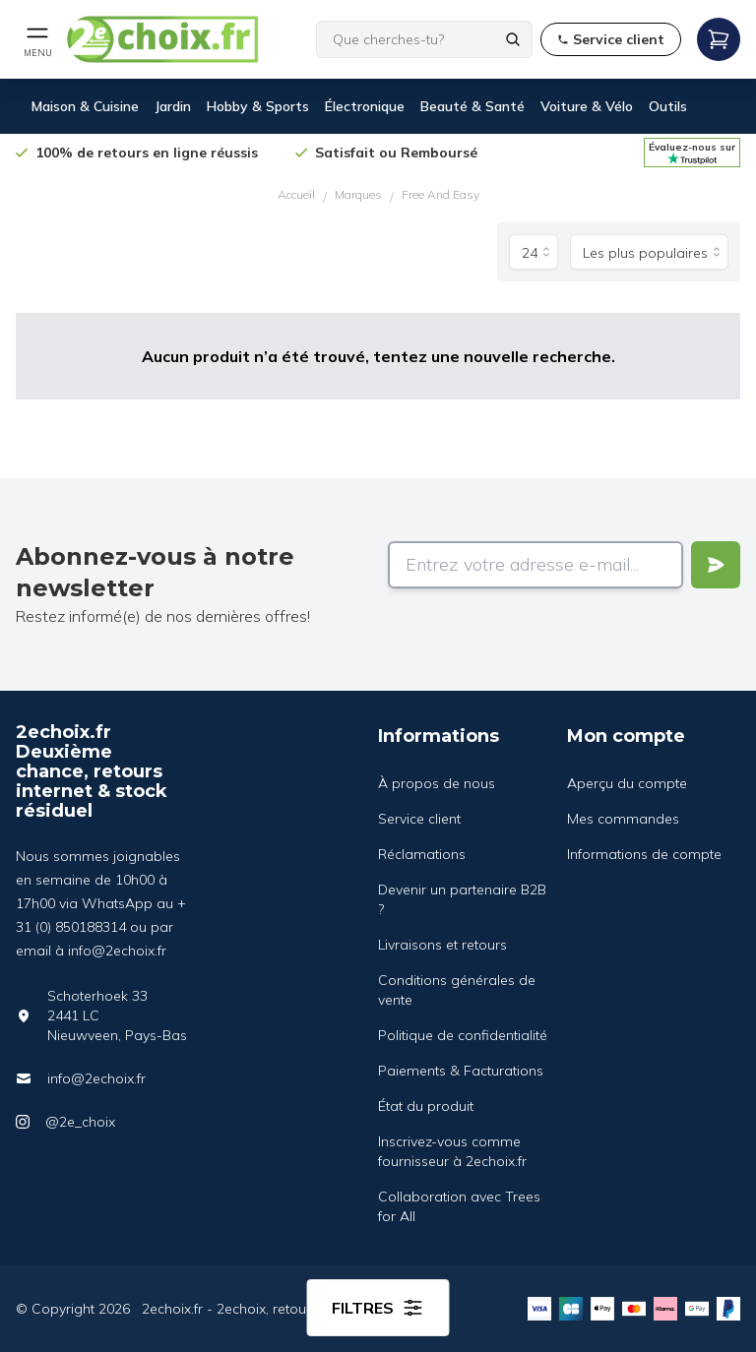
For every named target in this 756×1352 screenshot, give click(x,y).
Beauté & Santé (472, 106)
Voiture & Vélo (586, 106)
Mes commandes (623, 819)
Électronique (365, 106)
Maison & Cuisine (85, 106)
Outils (668, 106)
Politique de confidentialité (462, 1035)
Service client (419, 819)
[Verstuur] (715, 564)
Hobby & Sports (258, 106)
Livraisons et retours (442, 944)
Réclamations (422, 854)
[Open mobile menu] (37, 39)
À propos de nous (436, 783)
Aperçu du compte (627, 783)
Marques (358, 194)
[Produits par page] (533, 252)
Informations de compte (644, 854)
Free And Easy (440, 194)
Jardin (173, 106)
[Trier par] (649, 252)
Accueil (296, 194)
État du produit (425, 1106)
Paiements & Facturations (460, 1070)
